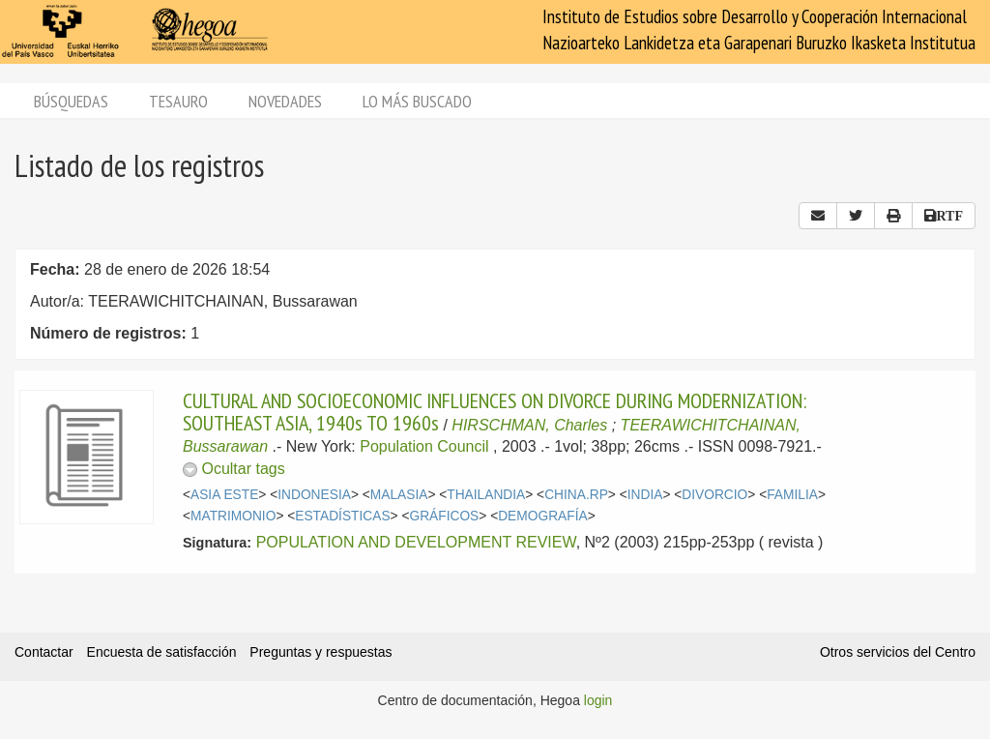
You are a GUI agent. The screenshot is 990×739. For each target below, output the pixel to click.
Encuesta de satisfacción (162, 652)
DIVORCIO (714, 495)
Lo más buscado (417, 101)
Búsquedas (71, 101)
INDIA (645, 495)
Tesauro (178, 101)
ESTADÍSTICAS (342, 516)
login (598, 700)
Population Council (424, 446)
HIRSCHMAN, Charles (529, 425)
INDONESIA (314, 495)
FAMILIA (792, 495)
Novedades (285, 101)
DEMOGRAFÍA (542, 516)
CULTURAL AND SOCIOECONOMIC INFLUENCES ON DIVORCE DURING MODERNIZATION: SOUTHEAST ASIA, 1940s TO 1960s (494, 411)
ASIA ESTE (224, 495)
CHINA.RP (576, 495)
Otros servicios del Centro (897, 652)
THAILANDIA (486, 495)
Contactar (44, 652)
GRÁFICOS (444, 516)
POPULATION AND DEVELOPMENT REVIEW (416, 542)
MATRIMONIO (233, 516)
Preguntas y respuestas (320, 652)
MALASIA (399, 495)
